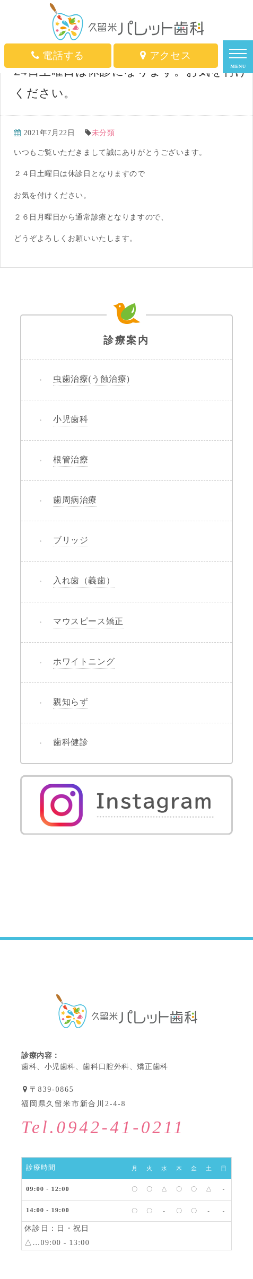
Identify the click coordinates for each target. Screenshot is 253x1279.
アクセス (165, 55)
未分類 (103, 133)
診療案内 (126, 331)
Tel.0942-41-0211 (103, 1127)
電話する (57, 55)
